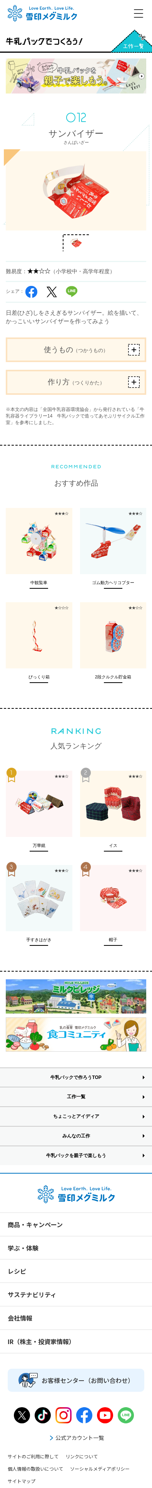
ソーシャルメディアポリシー (100, 1468)
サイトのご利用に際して (33, 1456)
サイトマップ (21, 1481)
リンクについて (81, 1456)
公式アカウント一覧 (76, 1437)
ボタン (134, 350)
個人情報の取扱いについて (35, 1468)
